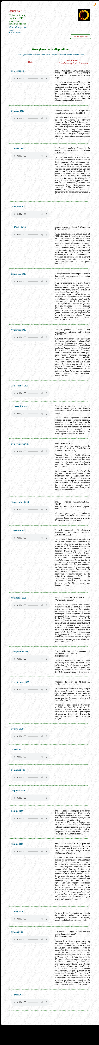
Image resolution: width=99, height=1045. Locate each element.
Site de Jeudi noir (80, 36)
